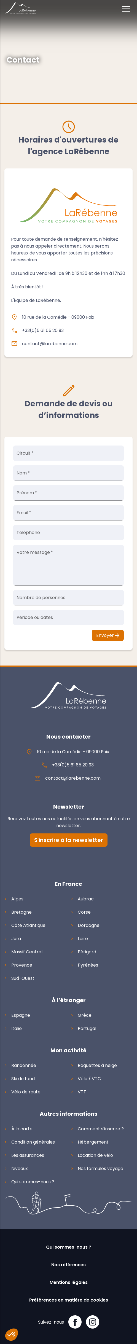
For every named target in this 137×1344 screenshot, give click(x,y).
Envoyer (107, 635)
